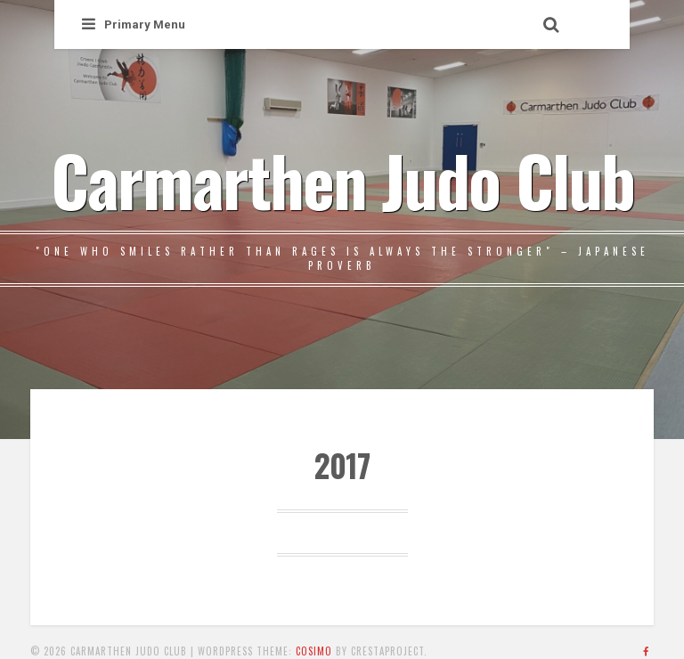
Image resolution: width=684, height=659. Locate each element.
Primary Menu (133, 24)
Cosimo (314, 651)
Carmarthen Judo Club (342, 179)
